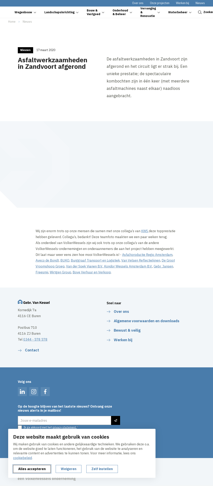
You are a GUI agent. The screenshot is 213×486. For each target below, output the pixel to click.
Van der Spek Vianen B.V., (85, 266)
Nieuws (200, 3)
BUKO (64, 260)
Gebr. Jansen (163, 266)
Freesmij (42, 272)
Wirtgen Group (60, 272)
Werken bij (182, 3)
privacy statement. (65, 427)
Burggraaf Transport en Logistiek (95, 260)
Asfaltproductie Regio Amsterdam (147, 255)
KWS (145, 231)
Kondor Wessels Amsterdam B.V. (128, 266)
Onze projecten (159, 3)
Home (12, 21)
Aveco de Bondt (47, 260)
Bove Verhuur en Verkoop (92, 272)
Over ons (137, 3)
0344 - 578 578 (35, 339)
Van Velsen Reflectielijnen (140, 260)
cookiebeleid (22, 458)
